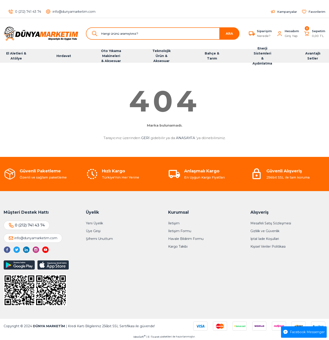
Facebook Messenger (304, 332)
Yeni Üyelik (94, 223)
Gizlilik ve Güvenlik (264, 231)
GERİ (145, 138)
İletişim (174, 223)
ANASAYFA (185, 138)
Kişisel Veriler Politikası (268, 246)
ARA (229, 33)
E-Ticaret (154, 336)
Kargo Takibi (178, 246)
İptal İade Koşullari (264, 239)
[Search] (162, 33)
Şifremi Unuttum (99, 239)
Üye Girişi (93, 231)
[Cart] (314, 33)
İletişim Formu (179, 231)
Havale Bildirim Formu (186, 239)
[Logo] (41, 33)
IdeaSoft (139, 336)
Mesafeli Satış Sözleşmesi (270, 223)
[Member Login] (279, 33)
